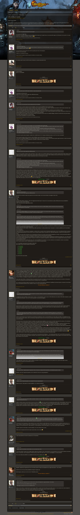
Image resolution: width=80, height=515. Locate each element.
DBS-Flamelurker (11, 277)
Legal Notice (65, 512)
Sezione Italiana (14, 18)
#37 (70, 441)
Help (68, 512)
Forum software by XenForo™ (30, 513)
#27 (70, 144)
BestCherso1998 (11, 442)
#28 (70, 185)
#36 (70, 432)
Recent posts (11, 12)
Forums (11, 10)
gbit (19, 18)
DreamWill (10, 156)
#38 (70, 462)
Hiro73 (10, 66)
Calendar (16, 10)
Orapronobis (11, 374)
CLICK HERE (51, 23)
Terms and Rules (66, 513)
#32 (70, 363)
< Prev (12, 27)
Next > (24, 27)
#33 (70, 374)
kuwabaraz (11, 355)
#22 (70, 56)
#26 (70, 118)
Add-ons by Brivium (46, 513)
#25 (70, 99)
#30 (70, 286)
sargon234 (10, 51)
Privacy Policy (71, 513)
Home (70, 512)
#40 (70, 498)
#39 (70, 475)
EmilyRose (10, 36)
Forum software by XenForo (15, 513)
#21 (70, 39)
